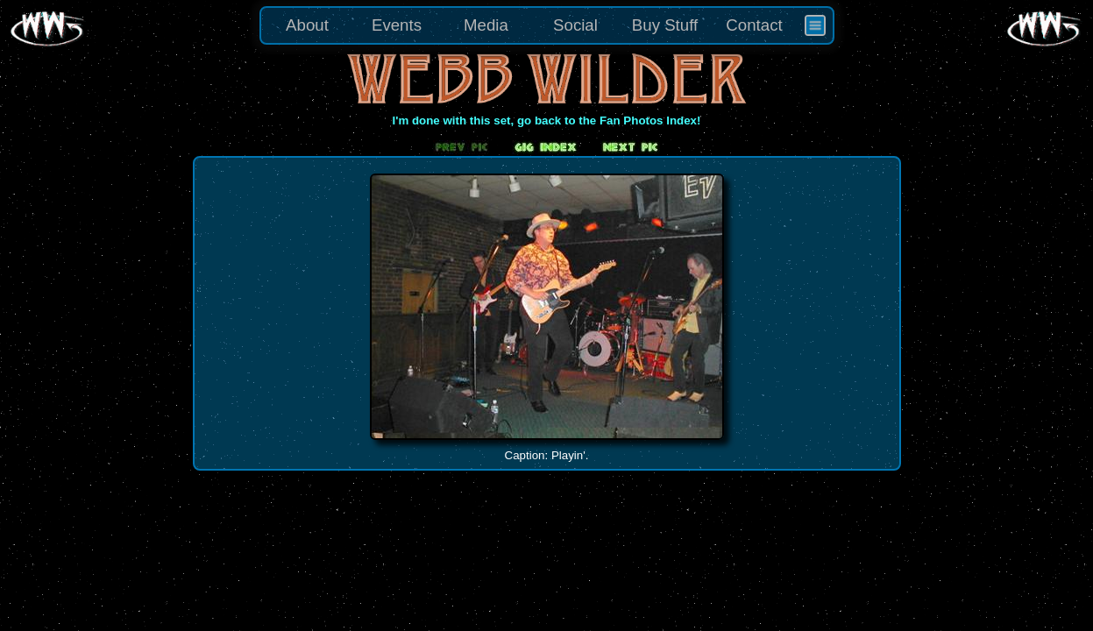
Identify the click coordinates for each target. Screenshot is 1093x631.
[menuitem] (815, 25)
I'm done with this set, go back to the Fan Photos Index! (547, 120)
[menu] (546, 25)
